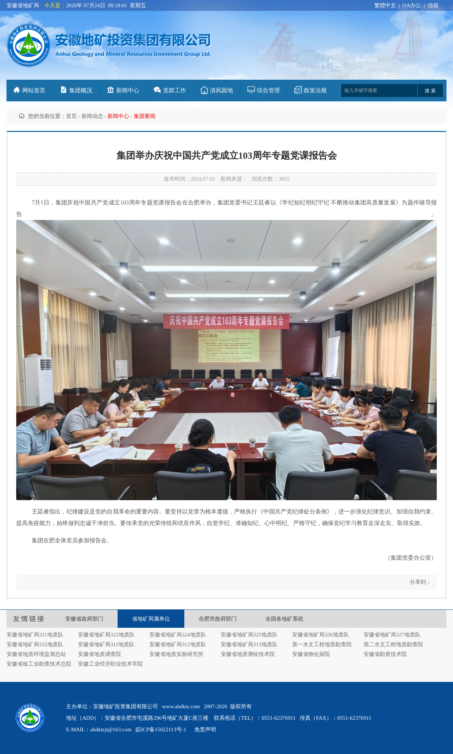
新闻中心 (127, 90)
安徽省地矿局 (22, 5)
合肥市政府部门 (218, 619)
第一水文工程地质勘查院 (322, 644)
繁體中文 (385, 5)
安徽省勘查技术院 (385, 654)
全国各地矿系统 (284, 619)
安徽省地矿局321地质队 (34, 635)
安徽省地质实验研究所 (176, 654)
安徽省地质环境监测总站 (36, 654)
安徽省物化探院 (311, 654)
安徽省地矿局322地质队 (106, 635)
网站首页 (33, 90)
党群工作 (174, 90)
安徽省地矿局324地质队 (177, 635)
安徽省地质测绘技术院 (248, 654)
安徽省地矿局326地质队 (320, 635)
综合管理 (268, 90)
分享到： (419, 582)
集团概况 (80, 90)
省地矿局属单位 (151, 619)
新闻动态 (92, 116)
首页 (71, 116)
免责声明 (205, 729)
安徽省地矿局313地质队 (249, 644)
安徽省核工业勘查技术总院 (38, 664)
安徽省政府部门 (84, 619)
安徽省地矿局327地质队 (392, 635)
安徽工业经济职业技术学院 (110, 664)
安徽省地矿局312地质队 (177, 644)
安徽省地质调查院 (99, 654)
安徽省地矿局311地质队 (106, 644)
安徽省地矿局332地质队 (34, 644)
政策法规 (315, 90)
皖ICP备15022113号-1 (161, 729)
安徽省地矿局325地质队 (249, 635)
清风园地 (221, 90)
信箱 (433, 5)
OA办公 (412, 5)
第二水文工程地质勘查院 (393, 644)
